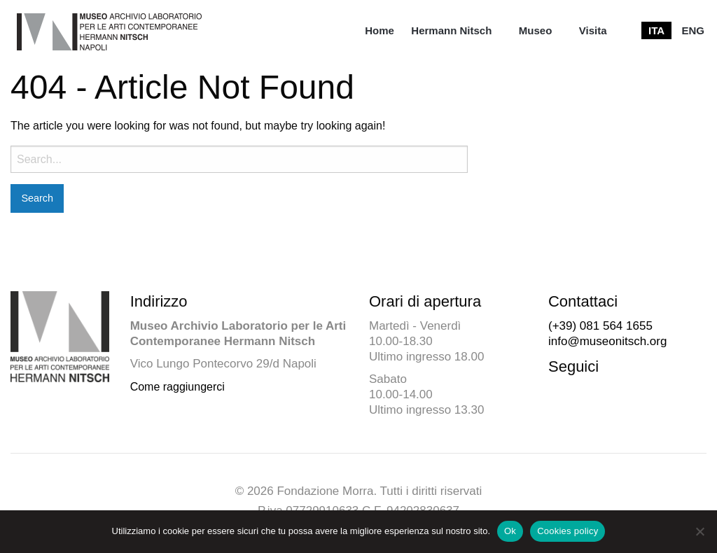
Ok (510, 531)
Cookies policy (567, 531)
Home (379, 30)
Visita (593, 30)
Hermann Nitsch (451, 30)
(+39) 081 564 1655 (600, 325)
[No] (699, 531)
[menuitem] (379, 30)
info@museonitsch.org (607, 341)
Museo (535, 30)
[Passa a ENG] (692, 30)
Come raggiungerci (177, 387)
